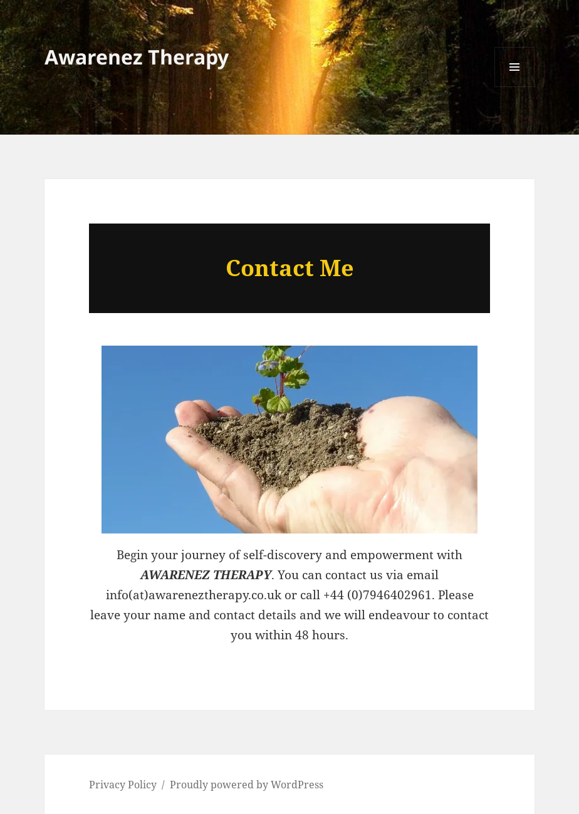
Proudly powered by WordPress (246, 784)
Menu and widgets (515, 86)
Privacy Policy (123, 784)
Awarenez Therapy (136, 56)
